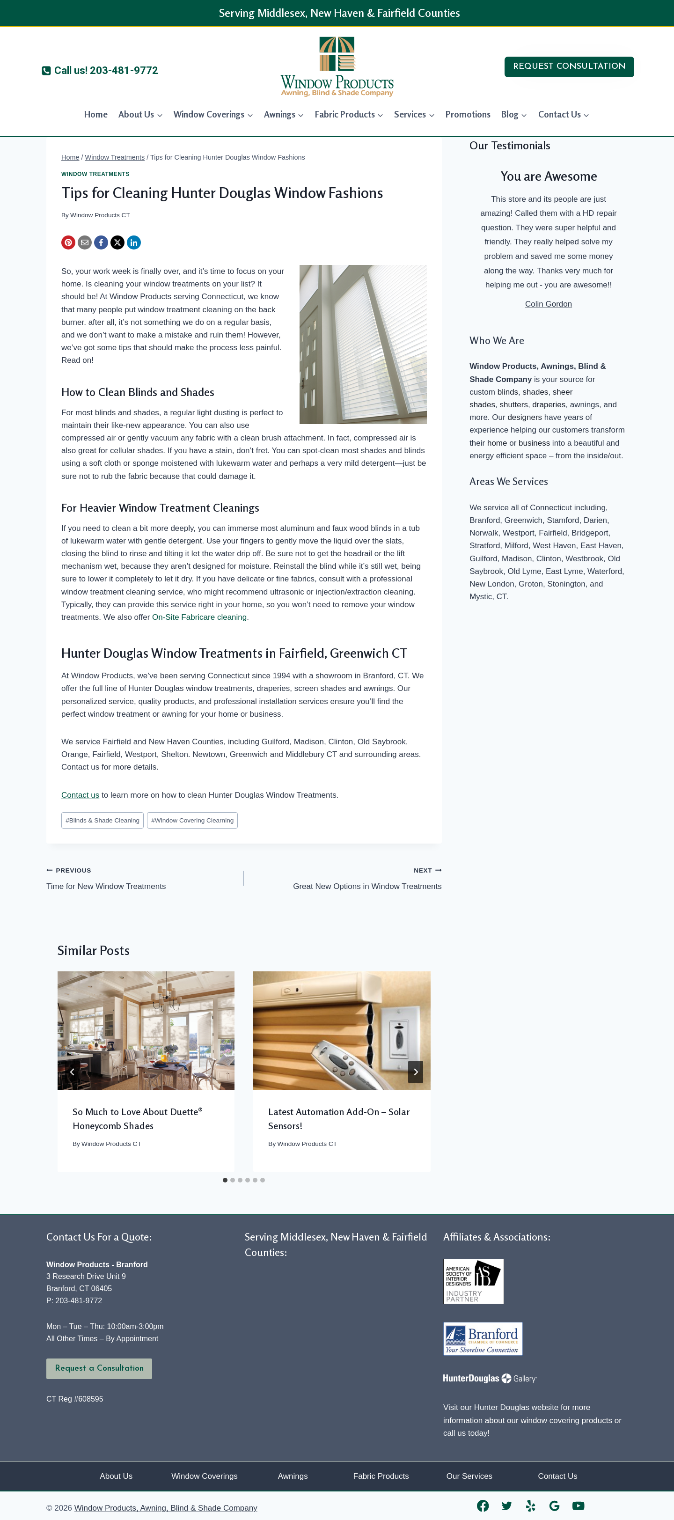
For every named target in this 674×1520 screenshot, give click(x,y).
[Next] (415, 1072)
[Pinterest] (68, 242)
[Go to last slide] (72, 1072)
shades (536, 392)
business (534, 443)
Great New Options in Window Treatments (346, 877)
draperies (548, 404)
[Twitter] (507, 1506)
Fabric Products (381, 1476)
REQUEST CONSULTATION (569, 66)
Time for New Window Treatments (141, 877)
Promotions (468, 114)
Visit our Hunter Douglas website (500, 1407)
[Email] (85, 242)
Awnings (293, 1476)
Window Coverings (204, 1476)
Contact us (80, 795)
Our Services (469, 1476)
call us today (465, 1433)
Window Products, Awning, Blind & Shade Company (165, 1508)
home (497, 443)
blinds (508, 392)
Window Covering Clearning (192, 820)
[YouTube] (579, 1506)
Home (96, 114)
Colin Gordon (548, 304)
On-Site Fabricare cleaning (199, 617)
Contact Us (558, 1476)
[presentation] (146, 1030)
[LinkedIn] (134, 242)
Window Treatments (95, 174)
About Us (116, 1476)
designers (524, 417)
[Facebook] (101, 242)
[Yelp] (531, 1506)
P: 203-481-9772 (74, 1301)
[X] (117, 242)
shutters (513, 404)
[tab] (225, 1180)
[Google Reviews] (555, 1506)
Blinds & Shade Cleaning (102, 820)
